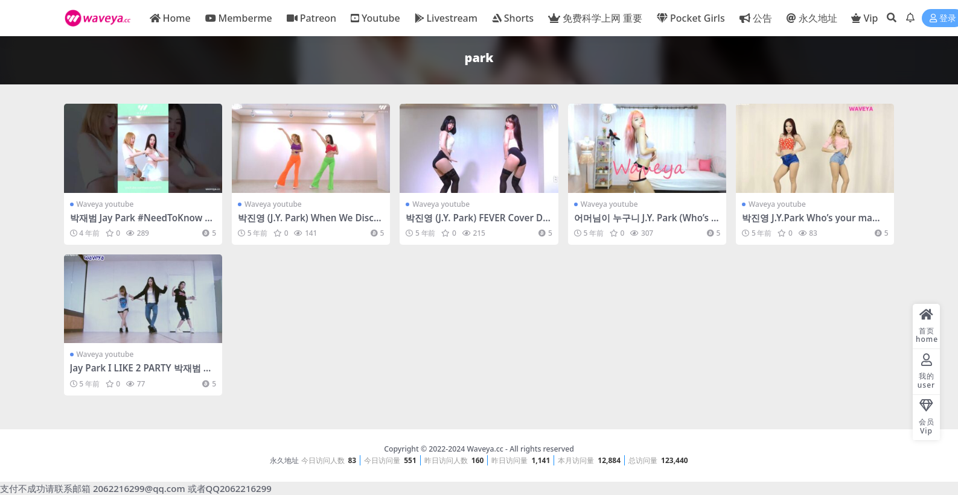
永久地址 (284, 460)
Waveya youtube (105, 204)
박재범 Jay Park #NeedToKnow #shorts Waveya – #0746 (143, 223)
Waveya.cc (485, 449)
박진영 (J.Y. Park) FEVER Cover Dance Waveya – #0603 (477, 223)
